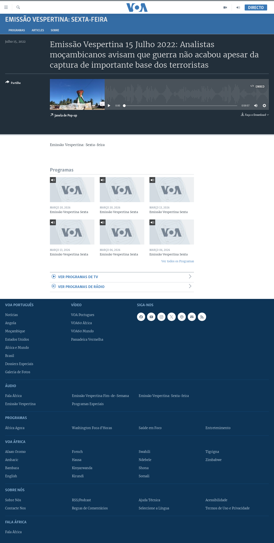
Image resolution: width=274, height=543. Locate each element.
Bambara (12, 468)
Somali (144, 476)
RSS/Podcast (81, 500)
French (77, 452)
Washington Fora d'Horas (92, 428)
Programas (17, 30)
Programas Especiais (88, 404)
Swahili (144, 452)
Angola (10, 323)
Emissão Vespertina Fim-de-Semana (100, 396)
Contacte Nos (15, 508)
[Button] (13, 83)
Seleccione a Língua (154, 508)
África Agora (14, 428)
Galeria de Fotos (17, 372)
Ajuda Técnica (149, 500)
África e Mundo (17, 348)
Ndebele (145, 460)
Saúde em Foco (150, 428)
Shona (144, 468)
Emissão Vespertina (20, 404)
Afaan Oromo (15, 452)
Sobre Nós (13, 500)
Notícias (11, 315)
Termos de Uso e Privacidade (228, 508)
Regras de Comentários (90, 508)
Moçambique (15, 331)
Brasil (9, 356)
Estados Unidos (17, 339)
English (11, 476)
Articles (38, 30)
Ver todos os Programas (177, 261)
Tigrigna (212, 452)
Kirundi (78, 476)
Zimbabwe (214, 460)
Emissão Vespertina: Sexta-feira (164, 396)
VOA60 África (81, 323)
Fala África (13, 396)
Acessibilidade (216, 500)
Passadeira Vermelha (87, 339)
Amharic (11, 460)
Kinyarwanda (82, 468)
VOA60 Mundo (82, 331)
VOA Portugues (82, 315)
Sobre (55, 30)
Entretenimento (218, 428)
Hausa (76, 460)
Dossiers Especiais (19, 364)
